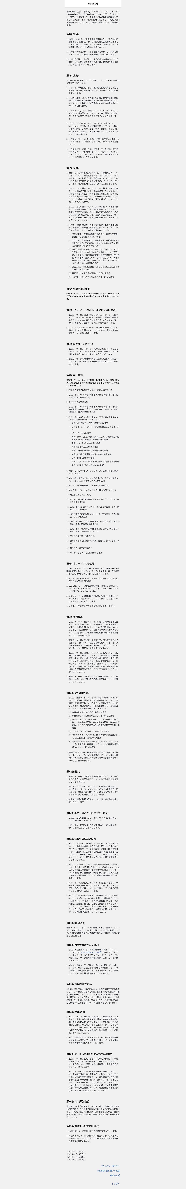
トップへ (116, 1183)
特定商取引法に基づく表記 (108, 1170)
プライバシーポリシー (90, 952)
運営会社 (115, 1175)
